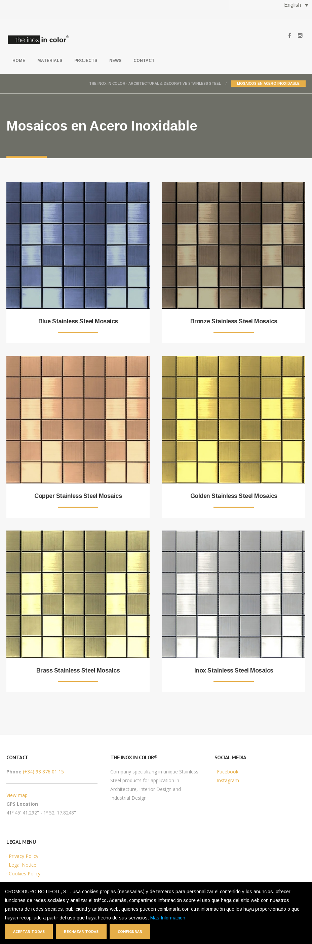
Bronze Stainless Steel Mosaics (233, 321)
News (115, 60)
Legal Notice (22, 865)
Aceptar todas (29, 931)
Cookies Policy (24, 873)
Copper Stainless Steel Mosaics (78, 496)
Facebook (227, 771)
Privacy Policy (23, 856)
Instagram (228, 780)
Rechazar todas (81, 931)
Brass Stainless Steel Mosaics (78, 670)
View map (17, 795)
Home (18, 60)
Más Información (167, 917)
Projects (85, 60)
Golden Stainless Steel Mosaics (233, 496)
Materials (49, 60)
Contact (144, 60)
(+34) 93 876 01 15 (43, 771)
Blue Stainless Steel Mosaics (78, 321)
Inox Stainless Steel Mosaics (233, 670)
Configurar (130, 931)
